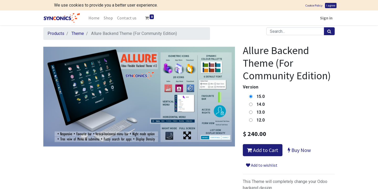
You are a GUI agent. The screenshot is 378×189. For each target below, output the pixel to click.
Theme (77, 22)
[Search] (329, 21)
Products (56, 22)
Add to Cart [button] (262, 139)
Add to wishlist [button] (261, 154)
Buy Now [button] (299, 139)
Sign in (326, 7)
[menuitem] (94, 7)
